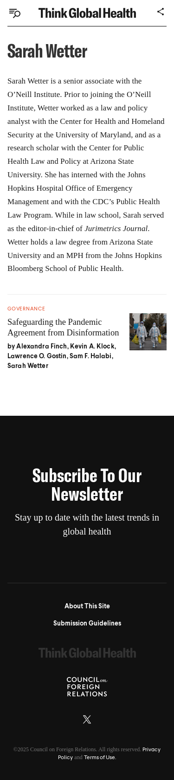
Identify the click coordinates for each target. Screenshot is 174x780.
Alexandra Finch (41, 346)
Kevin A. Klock (92, 346)
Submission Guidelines (87, 623)
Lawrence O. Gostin (37, 356)
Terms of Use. (100, 758)
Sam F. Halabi (91, 356)
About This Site (87, 606)
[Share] (161, 11)
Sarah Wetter (27, 366)
